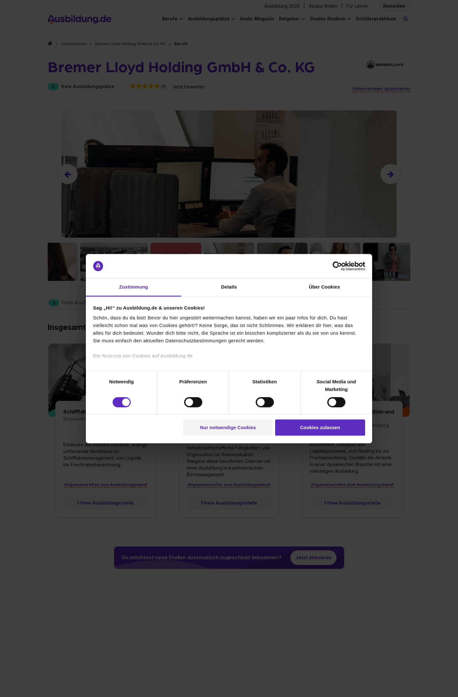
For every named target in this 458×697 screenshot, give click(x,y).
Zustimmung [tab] (133, 287)
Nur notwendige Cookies (228, 427)
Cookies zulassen (320, 427)
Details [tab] (229, 287)
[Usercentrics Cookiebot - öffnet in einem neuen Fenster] (337, 266)
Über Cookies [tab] (324, 287)
